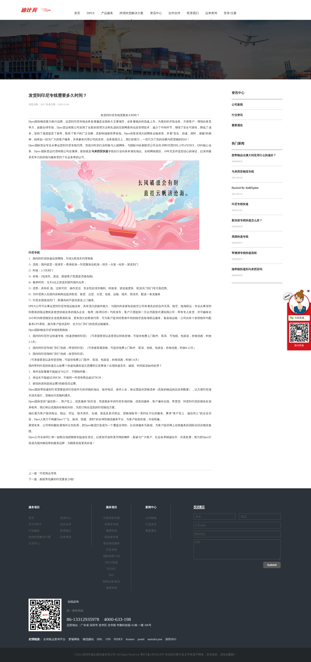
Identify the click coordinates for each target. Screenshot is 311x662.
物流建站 (88, 639)
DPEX (91, 13)
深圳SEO (170, 639)
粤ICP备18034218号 (152, 654)
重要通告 (150, 530)
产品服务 (107, 13)
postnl (141, 639)
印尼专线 (79, 121)
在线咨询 (73, 601)
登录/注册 (230, 13)
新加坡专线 (111, 537)
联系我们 (193, 13)
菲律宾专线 (111, 524)
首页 (77, 13)
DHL (111, 575)
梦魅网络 (74, 639)
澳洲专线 (111, 530)
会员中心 (34, 543)
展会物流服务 (111, 543)
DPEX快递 (111, 562)
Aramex (130, 639)
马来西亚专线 (111, 517)
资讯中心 (156, 13)
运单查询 (211, 13)
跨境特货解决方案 (131, 13)
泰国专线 (111, 587)
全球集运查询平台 (54, 639)
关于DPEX (35, 524)
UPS (108, 639)
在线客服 (297, 318)
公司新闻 (150, 517)
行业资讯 (150, 524)
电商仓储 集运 (111, 581)
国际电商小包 (111, 556)
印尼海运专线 (48, 473)
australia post (155, 639)
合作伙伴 (174, 13)
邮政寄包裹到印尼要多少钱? (57, 479)
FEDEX (111, 568)
